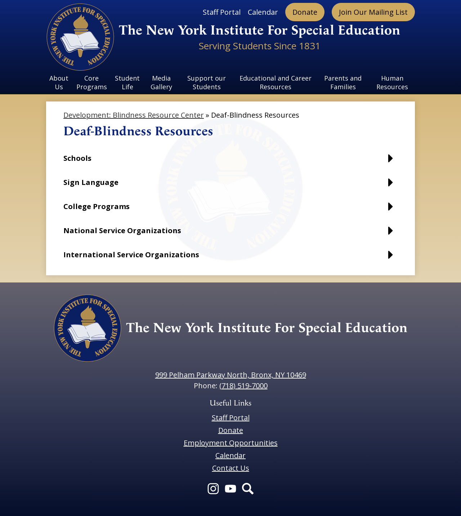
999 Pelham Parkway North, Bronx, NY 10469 (230, 375)
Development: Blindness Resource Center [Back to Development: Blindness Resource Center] (133, 115)
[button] (230, 161)
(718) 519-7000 (243, 385)
